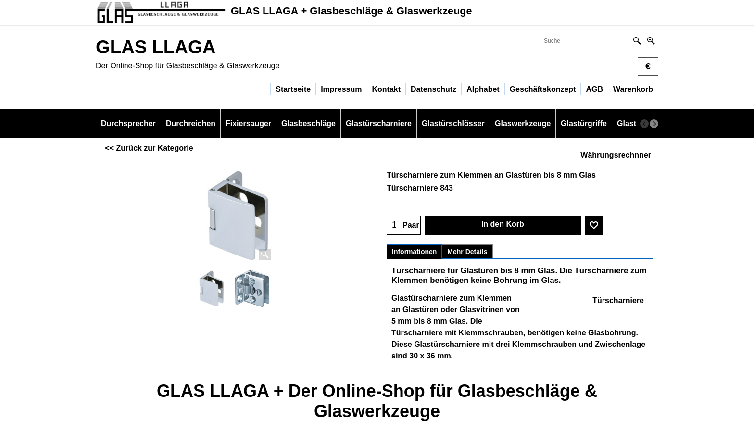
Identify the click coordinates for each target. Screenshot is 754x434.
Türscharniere (618, 300)
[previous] (644, 123)
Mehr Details (467, 251)
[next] (654, 123)
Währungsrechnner (615, 155)
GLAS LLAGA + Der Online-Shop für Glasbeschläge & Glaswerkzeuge (377, 401)
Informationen (414, 251)
